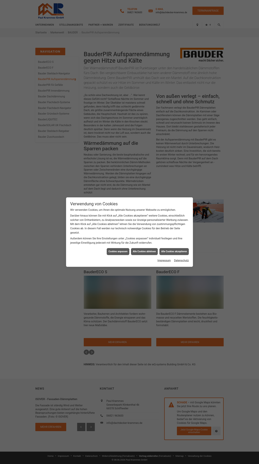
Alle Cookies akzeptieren (174, 244)
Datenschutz (181, 253)
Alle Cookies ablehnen (144, 244)
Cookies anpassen (118, 244)
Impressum (164, 253)
